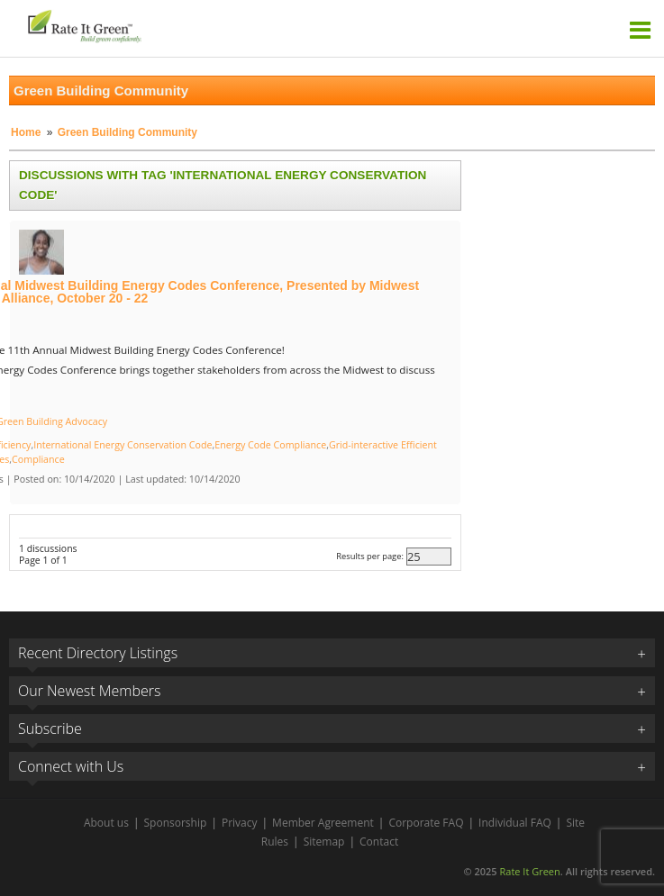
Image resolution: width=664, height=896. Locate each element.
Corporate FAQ (425, 822)
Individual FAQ (514, 822)
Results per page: (370, 556)
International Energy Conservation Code (122, 445)
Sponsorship (175, 822)
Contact (378, 841)
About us (106, 822)
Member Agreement (323, 822)
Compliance (38, 459)
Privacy (240, 822)
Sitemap (324, 841)
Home (26, 132)
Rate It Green (529, 871)
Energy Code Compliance (270, 445)
